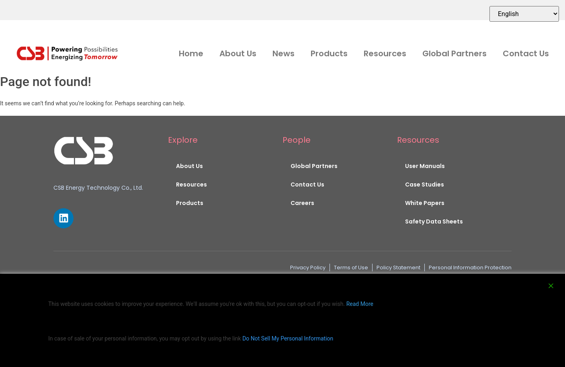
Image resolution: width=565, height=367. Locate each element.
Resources (385, 53)
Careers (302, 203)
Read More (359, 304)
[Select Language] (524, 14)
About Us (237, 53)
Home (191, 53)
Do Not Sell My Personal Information (287, 338)
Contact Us (526, 53)
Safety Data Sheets (434, 221)
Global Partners (454, 53)
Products (329, 53)
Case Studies (424, 184)
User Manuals (425, 166)
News (283, 53)
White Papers (424, 203)
